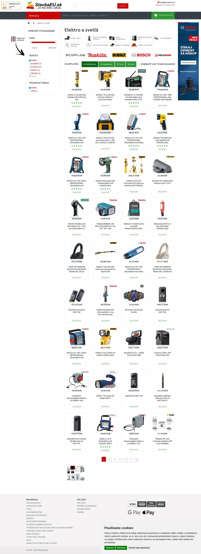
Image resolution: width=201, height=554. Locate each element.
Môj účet (81, 503)
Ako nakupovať (33, 503)
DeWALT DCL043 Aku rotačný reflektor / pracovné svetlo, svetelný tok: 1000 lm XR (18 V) (105, 99)
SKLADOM (158, 64)
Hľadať (122, 6)
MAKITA (35, 70)
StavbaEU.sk (43, 550)
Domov (65, 16)
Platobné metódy (34, 512)
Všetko (34, 60)
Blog (28, 540)
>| (136, 459)
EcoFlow (36, 67)
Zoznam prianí (83, 509)
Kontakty (103, 16)
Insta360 (36, 64)
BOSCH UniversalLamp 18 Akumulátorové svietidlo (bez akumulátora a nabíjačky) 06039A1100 (105, 185)
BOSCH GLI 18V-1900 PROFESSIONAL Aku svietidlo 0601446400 (162, 97)
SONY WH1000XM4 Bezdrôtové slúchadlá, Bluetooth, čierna (76, 269)
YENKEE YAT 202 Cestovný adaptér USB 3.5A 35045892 (162, 441)
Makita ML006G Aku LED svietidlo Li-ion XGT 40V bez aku (105, 312)
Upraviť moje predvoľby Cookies (41, 543)
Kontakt (30, 518)
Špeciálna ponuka (79, 16)
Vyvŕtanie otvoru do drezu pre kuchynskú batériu (49, 528)
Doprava (93, 16)
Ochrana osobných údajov (39, 525)
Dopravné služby (34, 506)
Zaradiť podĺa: (71, 64)
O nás (28, 509)
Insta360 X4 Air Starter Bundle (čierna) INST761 (76, 441)
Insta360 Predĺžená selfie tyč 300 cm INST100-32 (162, 398)
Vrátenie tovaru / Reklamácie (39, 531)
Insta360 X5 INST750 (134, 396)
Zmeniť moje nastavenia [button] (139, 548)
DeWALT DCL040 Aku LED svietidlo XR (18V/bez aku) (162, 140)
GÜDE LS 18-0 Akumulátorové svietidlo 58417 (105, 441)
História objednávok (87, 506)
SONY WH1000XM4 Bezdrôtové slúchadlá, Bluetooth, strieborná (162, 269)
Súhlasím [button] (110, 548)
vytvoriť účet (169, 5)
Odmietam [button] (121, 548)
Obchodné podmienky (36, 521)
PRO (34, 91)
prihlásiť (159, 5)
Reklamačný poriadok (36, 515)
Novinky (80, 512)
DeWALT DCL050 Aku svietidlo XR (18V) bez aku (76, 97)
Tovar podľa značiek (36, 537)
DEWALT (35, 73)
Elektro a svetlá (43, 23)
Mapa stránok (32, 534)
